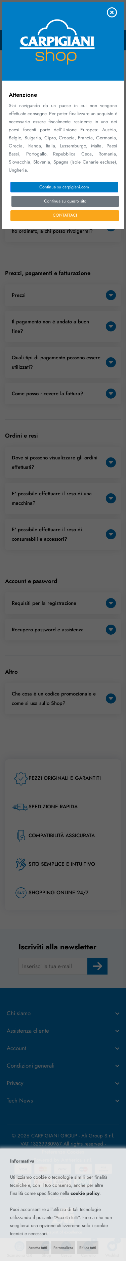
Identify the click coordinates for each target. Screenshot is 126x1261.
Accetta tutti (38, 1247)
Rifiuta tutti (87, 1247)
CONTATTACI (65, 215)
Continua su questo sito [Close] (65, 201)
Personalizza (63, 1247)
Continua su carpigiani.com (64, 187)
